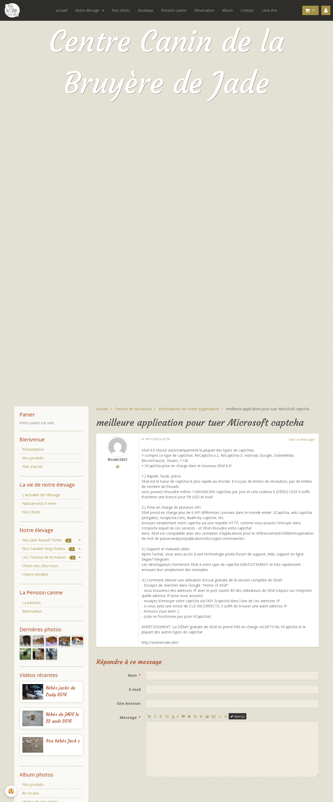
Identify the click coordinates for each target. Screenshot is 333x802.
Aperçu (237, 716)
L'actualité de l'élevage (41, 494)
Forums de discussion (133, 408)
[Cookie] (11, 791)
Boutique (145, 10)
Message (128, 717)
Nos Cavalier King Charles (48, 548)
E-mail (135, 689)
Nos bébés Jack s (63, 741)
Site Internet (129, 703)
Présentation (33, 449)
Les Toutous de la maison (48, 557)
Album (227, 10)
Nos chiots (121, 10)
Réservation (204, 10)
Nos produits (33, 457)
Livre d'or (269, 10)
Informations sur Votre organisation (189, 408)
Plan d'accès (32, 466)
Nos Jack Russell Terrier (46, 540)
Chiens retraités (35, 574)
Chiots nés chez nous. (40, 565)
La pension (31, 602)
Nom (132, 675)
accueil (61, 10)
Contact (247, 10)
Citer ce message (302, 439)
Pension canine (174, 10)
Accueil (102, 408)
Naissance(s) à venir (39, 503)
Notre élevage (87, 10)
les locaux (30, 793)
